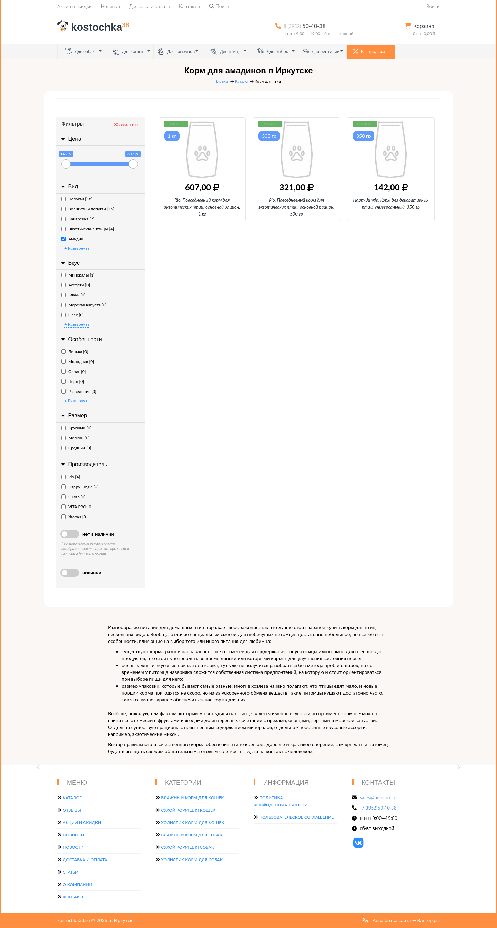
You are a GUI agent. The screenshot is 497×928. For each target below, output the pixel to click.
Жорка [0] (74, 516)
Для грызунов (176, 51)
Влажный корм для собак (191, 834)
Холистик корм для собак (192, 859)
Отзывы (72, 810)
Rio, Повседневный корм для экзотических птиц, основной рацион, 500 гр (296, 207)
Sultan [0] (73, 496)
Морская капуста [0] (83, 304)
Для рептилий (321, 51)
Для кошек (127, 51)
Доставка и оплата (149, 6)
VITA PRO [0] (76, 506)
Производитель (83, 464)
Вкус (70, 263)
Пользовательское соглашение (296, 817)
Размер (73, 415)
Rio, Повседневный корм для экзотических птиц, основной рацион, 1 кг (202, 207)
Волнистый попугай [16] (87, 208)
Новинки (110, 6)
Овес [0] (72, 314)
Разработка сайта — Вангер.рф (405, 920)
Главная (222, 81)
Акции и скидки (74, 6)
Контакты (189, 6)
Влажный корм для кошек (192, 797)
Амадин (72, 238)
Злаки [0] (73, 295)
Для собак (80, 51)
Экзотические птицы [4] (87, 228)
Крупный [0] (76, 427)
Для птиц (224, 51)
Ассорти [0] (75, 285)
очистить (126, 124)
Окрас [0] (73, 371)
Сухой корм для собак (187, 847)
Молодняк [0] (77, 361)
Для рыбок (272, 51)
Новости (73, 847)
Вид (69, 186)
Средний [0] (76, 447)
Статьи (70, 872)
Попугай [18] (76, 198)
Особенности (81, 339)
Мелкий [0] (75, 437)
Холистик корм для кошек (192, 822)
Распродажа (369, 51)
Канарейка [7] (77, 218)
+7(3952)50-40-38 (378, 808)
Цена (70, 139)
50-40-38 (305, 25)
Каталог (242, 81)
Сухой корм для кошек (188, 810)
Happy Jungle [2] (80, 486)
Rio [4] (70, 476)
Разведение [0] (79, 391)
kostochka (94, 27)
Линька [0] (74, 351)
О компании (77, 884)
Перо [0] (72, 381)
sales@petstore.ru (378, 797)
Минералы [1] (78, 275)
